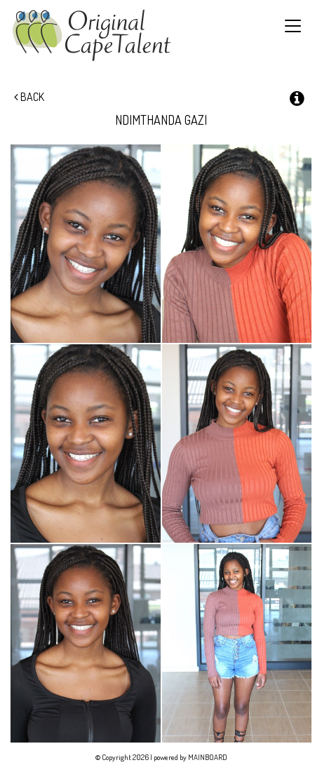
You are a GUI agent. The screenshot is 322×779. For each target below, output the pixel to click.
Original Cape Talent (92, 35)
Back (29, 97)
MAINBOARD (207, 757)
